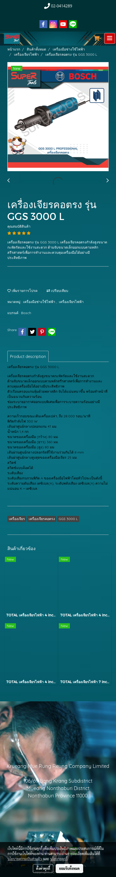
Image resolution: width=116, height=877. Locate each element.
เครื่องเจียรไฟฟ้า (71, 302)
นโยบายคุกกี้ (58, 859)
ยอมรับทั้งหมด (69, 868)
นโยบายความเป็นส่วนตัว (25, 859)
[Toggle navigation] (109, 38)
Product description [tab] (28, 356)
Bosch (26, 313)
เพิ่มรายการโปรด (22, 290)
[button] (85, 38)
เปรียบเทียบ (57, 290)
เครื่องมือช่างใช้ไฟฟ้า (39, 302)
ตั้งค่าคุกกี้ (43, 868)
